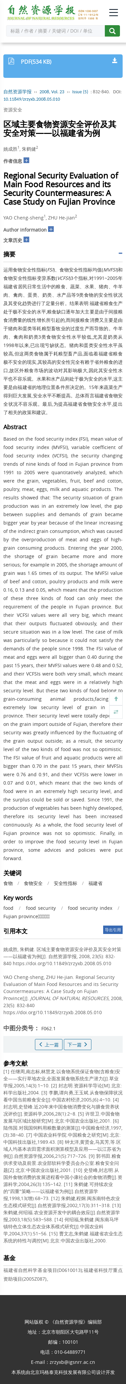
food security (41, 908)
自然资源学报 (17, 92)
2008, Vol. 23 (52, 92)
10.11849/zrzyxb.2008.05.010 (31, 99)
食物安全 (33, 883)
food (8, 908)
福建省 (95, 883)
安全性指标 (65, 883)
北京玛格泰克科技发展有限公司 (63, 1372)
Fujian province (26, 916)
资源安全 (12, 109)
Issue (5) (80, 92)
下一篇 (78, 1044)
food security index (90, 908)
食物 (8, 883)
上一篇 (49, 1044)
